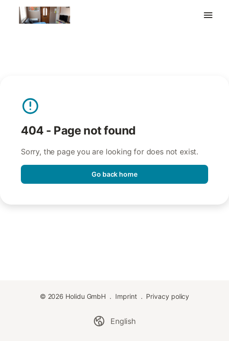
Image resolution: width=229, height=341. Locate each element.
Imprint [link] (126, 296)
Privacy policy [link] (167, 296)
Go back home (114, 174)
